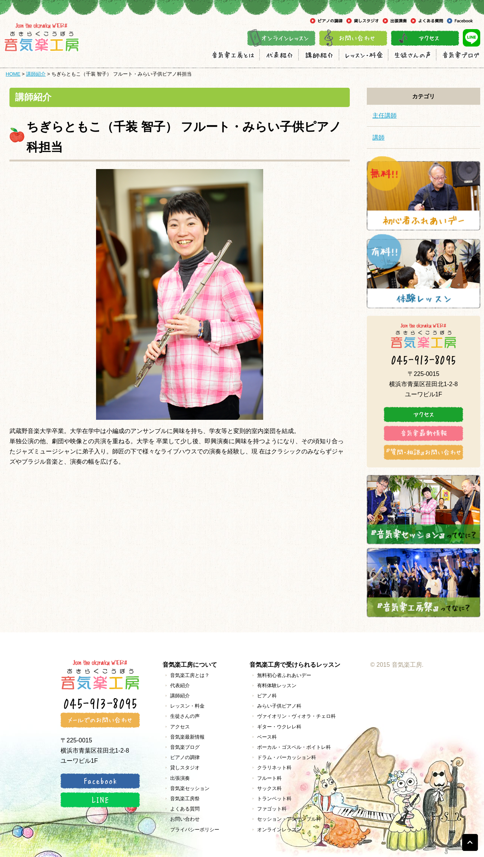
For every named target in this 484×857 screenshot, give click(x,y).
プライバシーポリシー (194, 829)
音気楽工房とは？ (189, 675)
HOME (13, 74)
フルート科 (269, 778)
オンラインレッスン (279, 829)
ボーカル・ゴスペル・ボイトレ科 (294, 747)
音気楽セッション (189, 788)
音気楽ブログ (185, 747)
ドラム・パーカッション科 (286, 757)
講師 (378, 137)
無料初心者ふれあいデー (284, 675)
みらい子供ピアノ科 (279, 706)
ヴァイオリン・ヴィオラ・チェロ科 (296, 716)
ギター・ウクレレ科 (279, 727)
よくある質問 (185, 809)
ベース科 (267, 737)
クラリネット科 (274, 767)
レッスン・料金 (187, 706)
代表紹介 (180, 685)
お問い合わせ (185, 819)
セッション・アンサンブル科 (289, 819)
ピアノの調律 (185, 757)
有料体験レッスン (276, 685)
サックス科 (269, 788)
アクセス (180, 727)
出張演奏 (180, 778)
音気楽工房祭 (185, 798)
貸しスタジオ (185, 767)
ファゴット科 (272, 809)
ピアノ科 (267, 696)
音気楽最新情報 (187, 737)
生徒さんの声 (185, 716)
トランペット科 (274, 798)
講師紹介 (36, 74)
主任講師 (384, 115)
